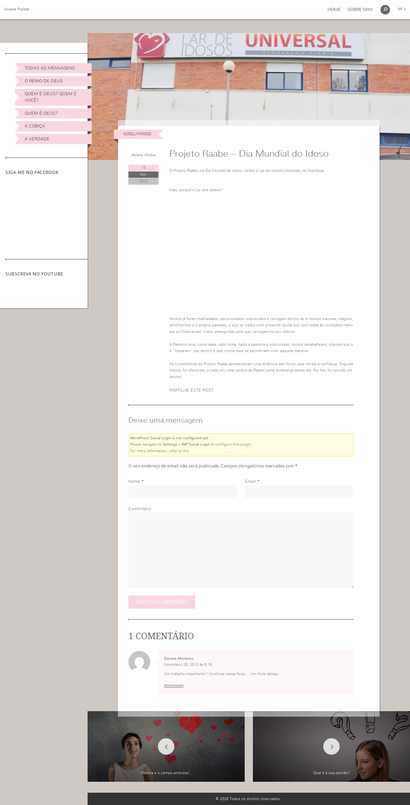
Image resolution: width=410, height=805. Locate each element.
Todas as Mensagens (50, 68)
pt (402, 9)
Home (334, 9)
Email (250, 481)
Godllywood (137, 134)
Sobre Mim (360, 9)
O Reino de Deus (44, 81)
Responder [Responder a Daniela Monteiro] (174, 685)
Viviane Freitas (16, 9)
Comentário (139, 509)
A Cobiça (35, 126)
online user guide (208, 451)
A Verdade (37, 139)
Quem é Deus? (41, 113)
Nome (134, 481)
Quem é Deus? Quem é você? (51, 97)
